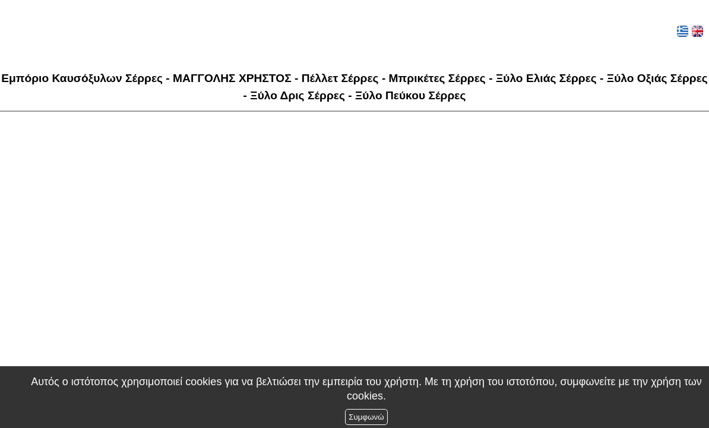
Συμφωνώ (366, 417)
